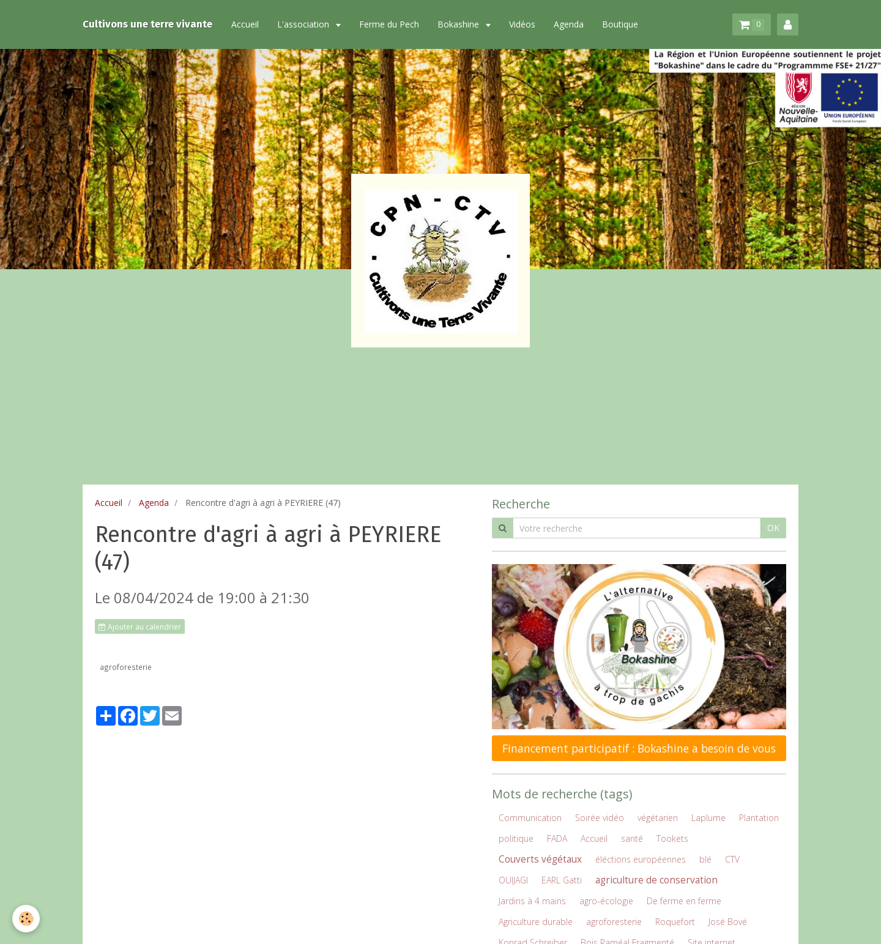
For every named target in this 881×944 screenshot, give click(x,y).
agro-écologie (606, 901)
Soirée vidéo (599, 817)
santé (632, 838)
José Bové (727, 921)
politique (516, 838)
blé (705, 859)
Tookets (672, 838)
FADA (557, 838)
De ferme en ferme (684, 901)
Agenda (569, 24)
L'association (304, 24)
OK (773, 527)
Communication (530, 817)
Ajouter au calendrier (140, 626)
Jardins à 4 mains (532, 901)
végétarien (658, 817)
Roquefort (675, 921)
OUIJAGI (513, 880)
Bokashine (459, 24)
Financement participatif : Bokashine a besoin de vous (639, 748)
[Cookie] (26, 918)
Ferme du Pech (389, 24)
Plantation (759, 817)
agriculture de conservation (656, 880)
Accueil (245, 24)
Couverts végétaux (540, 859)
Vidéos (522, 24)
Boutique (620, 24)
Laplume (708, 817)
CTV (732, 859)
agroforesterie (126, 667)
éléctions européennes (640, 859)
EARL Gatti (561, 880)
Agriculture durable (536, 921)
